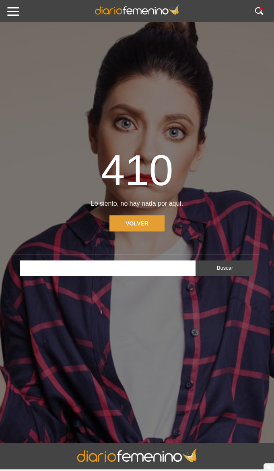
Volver (137, 223)
